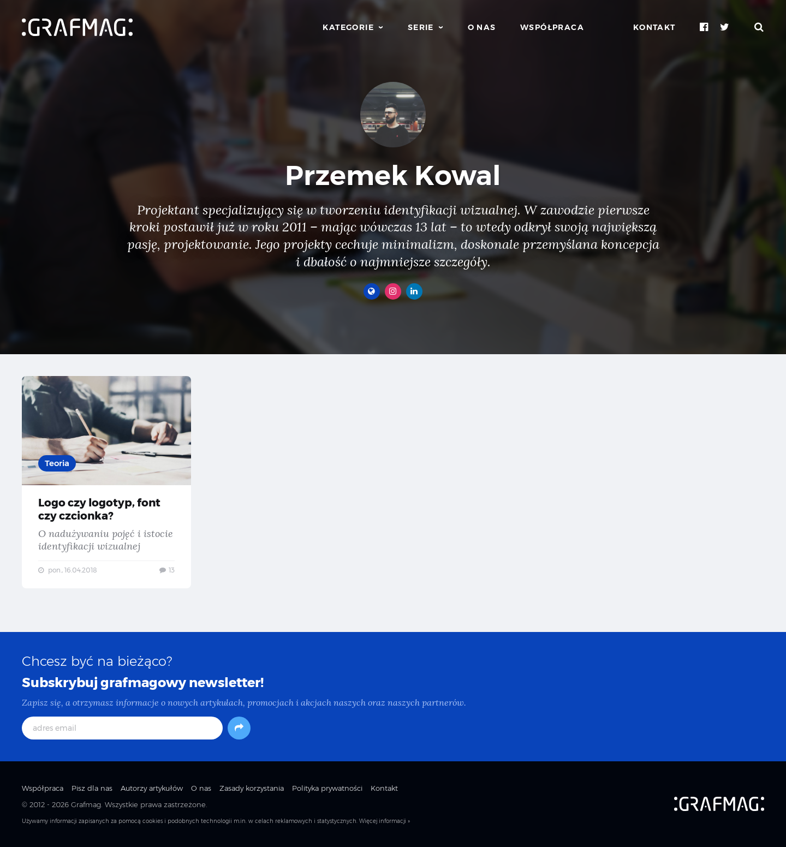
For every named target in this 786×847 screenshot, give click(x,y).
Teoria (57, 463)
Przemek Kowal (393, 175)
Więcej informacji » (384, 821)
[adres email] (122, 728)
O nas (482, 27)
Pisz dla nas (92, 788)
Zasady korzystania (251, 788)
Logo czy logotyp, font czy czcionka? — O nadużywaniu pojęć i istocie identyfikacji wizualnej (106, 482)
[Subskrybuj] (239, 728)
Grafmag (86, 804)
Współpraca (552, 27)
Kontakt (654, 27)
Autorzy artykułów (152, 788)
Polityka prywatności (327, 788)
